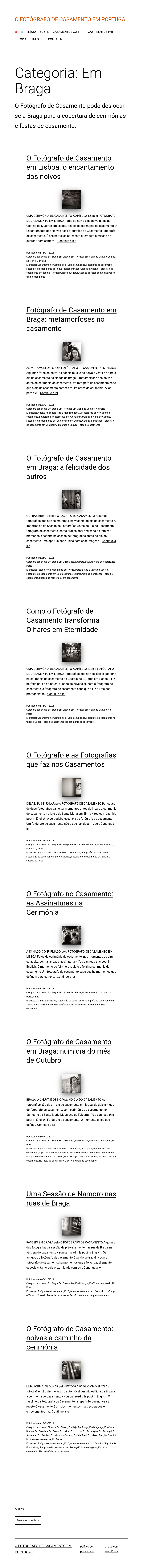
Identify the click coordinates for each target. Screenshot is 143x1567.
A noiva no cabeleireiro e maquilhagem (57, 412)
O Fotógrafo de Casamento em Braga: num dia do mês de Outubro (68, 1051)
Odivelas (41, 260)
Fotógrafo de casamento (103, 1152)
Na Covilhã (110, 1435)
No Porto (31, 260)
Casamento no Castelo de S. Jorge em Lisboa (61, 264)
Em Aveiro (62, 1427)
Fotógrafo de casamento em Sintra (89, 856)
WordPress (111, 1551)
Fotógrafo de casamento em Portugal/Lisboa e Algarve (68, 1447)
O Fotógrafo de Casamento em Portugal (71, 19)
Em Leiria (64, 1431)
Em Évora (54, 1431)
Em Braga (53, 256)
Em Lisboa (64, 256)
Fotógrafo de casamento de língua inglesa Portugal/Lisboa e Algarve (62, 268)
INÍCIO (31, 32)
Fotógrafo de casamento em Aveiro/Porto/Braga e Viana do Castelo (74, 416)
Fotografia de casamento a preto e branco (48, 856)
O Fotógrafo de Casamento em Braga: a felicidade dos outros (68, 467)
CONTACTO (55, 39)
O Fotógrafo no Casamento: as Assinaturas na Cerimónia (69, 903)
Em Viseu (31, 848)
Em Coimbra (41, 1431)
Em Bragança (66, 844)
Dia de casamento (46, 1000)
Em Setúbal (44, 1435)
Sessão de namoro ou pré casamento (58, 577)
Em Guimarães (66, 561)
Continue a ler (66, 241)
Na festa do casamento (51, 1160)
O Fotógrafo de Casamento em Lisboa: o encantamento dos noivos (70, 167)
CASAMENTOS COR (66, 32)
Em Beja (72, 1427)
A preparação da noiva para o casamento (59, 852)
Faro (101, 1435)
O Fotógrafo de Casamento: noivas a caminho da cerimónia (69, 1338)
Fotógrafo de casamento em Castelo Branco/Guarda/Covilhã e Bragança (64, 420)
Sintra (40, 848)
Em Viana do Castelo (96, 256)
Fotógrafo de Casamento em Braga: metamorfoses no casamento (71, 319)
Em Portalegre (90, 1431)
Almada (52, 1427)
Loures (111, 256)
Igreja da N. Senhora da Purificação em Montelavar (60, 1004)
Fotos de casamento (89, 424)
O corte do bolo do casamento (81, 1160)
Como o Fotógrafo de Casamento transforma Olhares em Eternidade (62, 620)
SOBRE (44, 32)
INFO (35, 39)
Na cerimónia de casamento (80, 721)
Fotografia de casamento (99, 264)
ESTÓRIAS (21, 39)
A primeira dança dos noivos (54, 1152)
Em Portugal (77, 256)
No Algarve (45, 1439)
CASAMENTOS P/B (100, 32)
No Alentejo (32, 1439)
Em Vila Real (106, 844)
